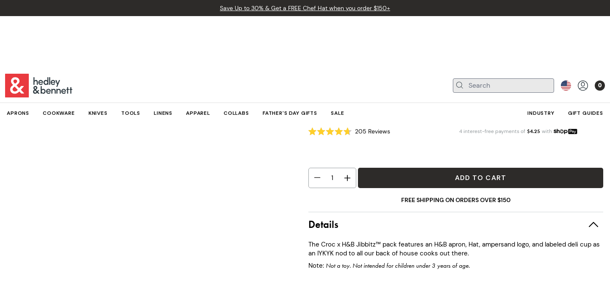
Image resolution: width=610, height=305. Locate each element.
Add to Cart (480, 177)
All (10, 96)
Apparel (36, 96)
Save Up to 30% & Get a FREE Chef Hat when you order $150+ (305, 8)
